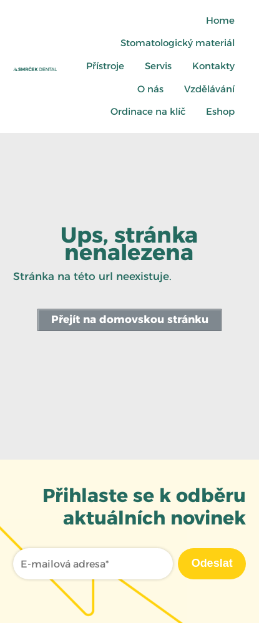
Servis (158, 66)
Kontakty (213, 66)
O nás (150, 89)
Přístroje (105, 66)
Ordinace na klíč (147, 111)
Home (220, 20)
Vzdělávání (209, 89)
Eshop (220, 111)
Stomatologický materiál (177, 43)
